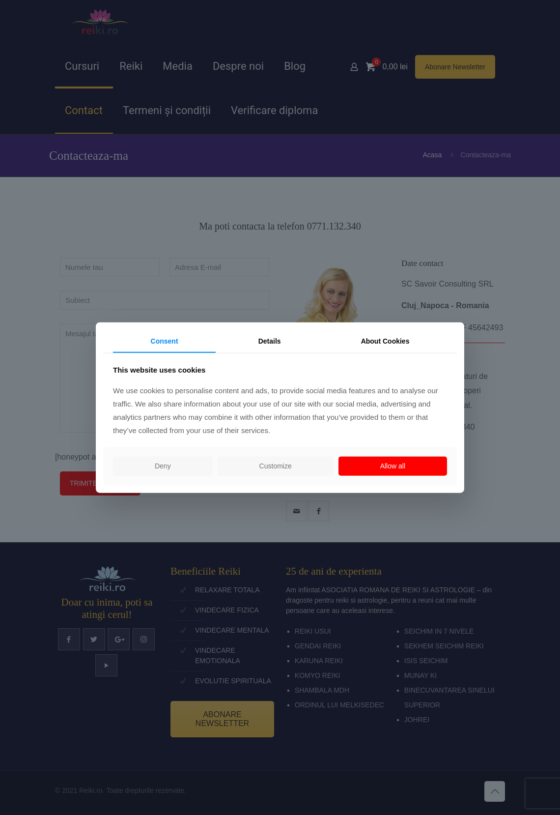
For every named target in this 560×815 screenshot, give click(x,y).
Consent (164, 341)
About (385, 341)
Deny (163, 466)
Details (269, 341)
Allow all (392, 466)
